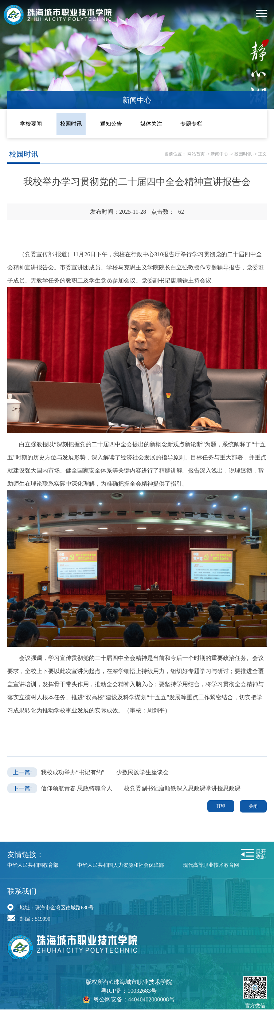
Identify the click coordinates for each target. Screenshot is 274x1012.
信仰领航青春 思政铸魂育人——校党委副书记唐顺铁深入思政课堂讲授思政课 (140, 788)
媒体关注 (151, 124)
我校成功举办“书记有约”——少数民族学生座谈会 (104, 772)
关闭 (253, 806)
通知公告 (111, 124)
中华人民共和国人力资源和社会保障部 (120, 865)
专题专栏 (191, 124)
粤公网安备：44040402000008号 (134, 999)
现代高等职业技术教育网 (211, 865)
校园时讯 (71, 124)
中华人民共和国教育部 (32, 865)
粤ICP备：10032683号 (129, 991)
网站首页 (196, 154)
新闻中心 (219, 154)
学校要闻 (31, 124)
